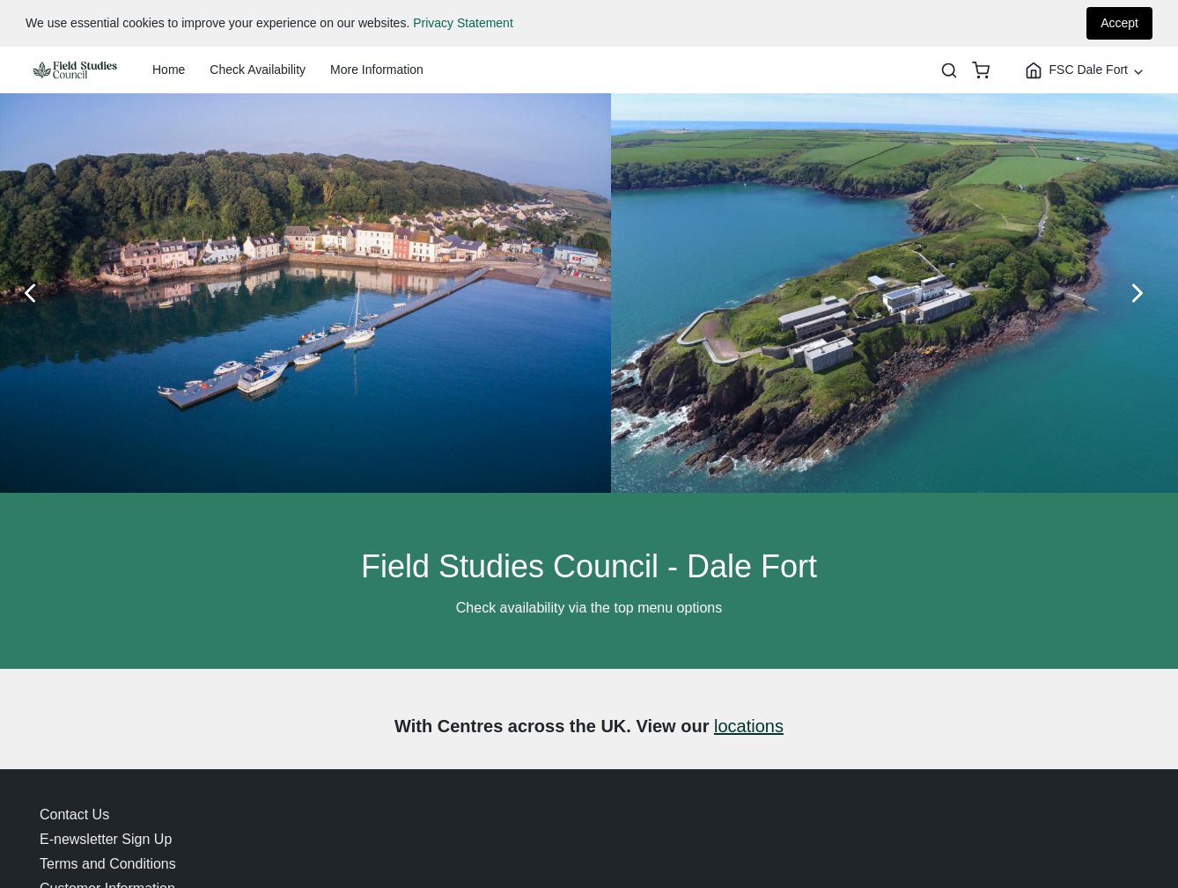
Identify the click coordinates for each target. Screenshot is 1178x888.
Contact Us (74, 814)
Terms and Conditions (108, 863)
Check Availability (258, 69)
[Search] (949, 70)
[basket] (981, 70)
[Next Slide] (1143, 293)
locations (749, 726)
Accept (1119, 23)
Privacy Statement (463, 23)
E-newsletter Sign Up (106, 839)
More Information (376, 69)
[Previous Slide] (35, 293)
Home (168, 69)
